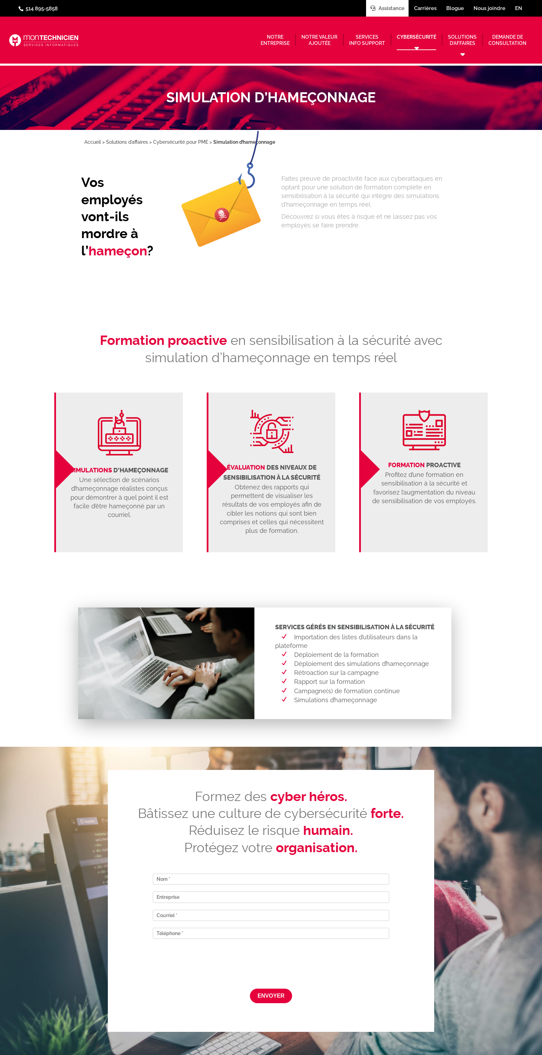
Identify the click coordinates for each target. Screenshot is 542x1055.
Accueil (92, 142)
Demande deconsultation (507, 40)
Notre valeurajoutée (319, 40)
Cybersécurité (416, 37)
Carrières (425, 8)
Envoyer (271, 996)
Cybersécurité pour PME (180, 142)
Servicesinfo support (367, 40)
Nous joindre (489, 8)
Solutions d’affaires (127, 142)
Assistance (387, 8)
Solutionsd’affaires (462, 40)
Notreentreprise (275, 40)
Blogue (455, 8)
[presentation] (271, 959)
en (518, 8)
